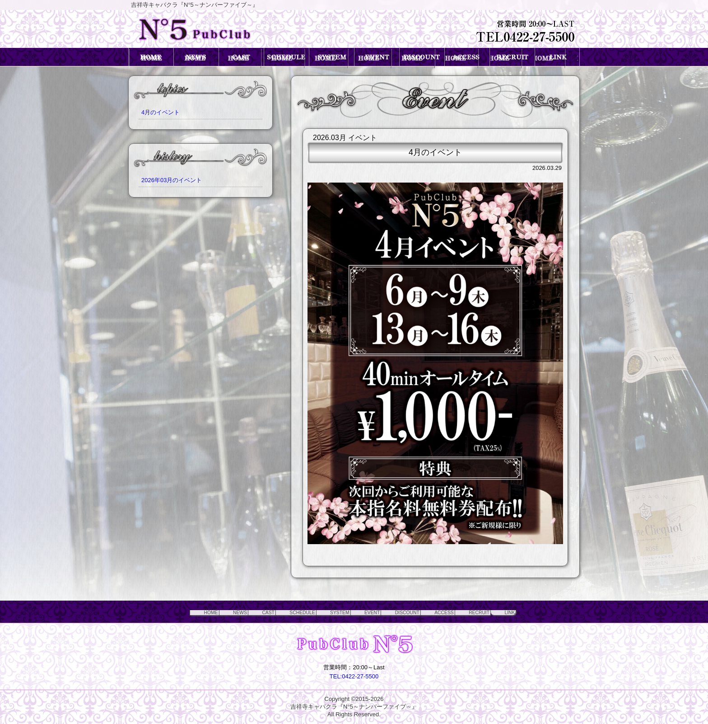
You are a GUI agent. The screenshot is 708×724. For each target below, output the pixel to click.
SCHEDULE (285, 612)
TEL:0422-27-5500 (354, 676)
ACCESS (454, 612)
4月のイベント (160, 112)
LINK (532, 612)
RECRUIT (496, 612)
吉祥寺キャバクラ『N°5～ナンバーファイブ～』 (354, 706)
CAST (244, 612)
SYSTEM (329, 612)
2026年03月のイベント (171, 180)
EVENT (367, 612)
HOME (176, 612)
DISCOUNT (409, 612)
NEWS (210, 612)
